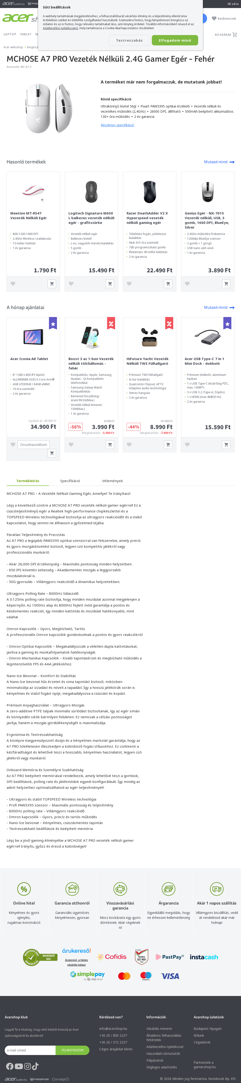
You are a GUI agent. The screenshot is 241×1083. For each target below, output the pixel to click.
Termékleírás (27, 480)
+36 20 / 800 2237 (113, 1035)
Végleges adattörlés (161, 1067)
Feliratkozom (73, 1050)
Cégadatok (202, 1042)
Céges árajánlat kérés (116, 1049)
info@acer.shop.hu (113, 1028)
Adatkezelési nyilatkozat (165, 1046)
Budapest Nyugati (207, 1028)
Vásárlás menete (159, 1028)
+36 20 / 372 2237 (113, 1042)
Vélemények (112, 480)
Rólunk (199, 1035)
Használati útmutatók (163, 1053)
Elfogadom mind (175, 40)
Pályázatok (154, 1060)
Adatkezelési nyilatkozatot (60, 28)
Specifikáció (70, 480)
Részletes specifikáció (117, 125)
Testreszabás (129, 40)
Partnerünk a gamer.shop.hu (205, 1064)
